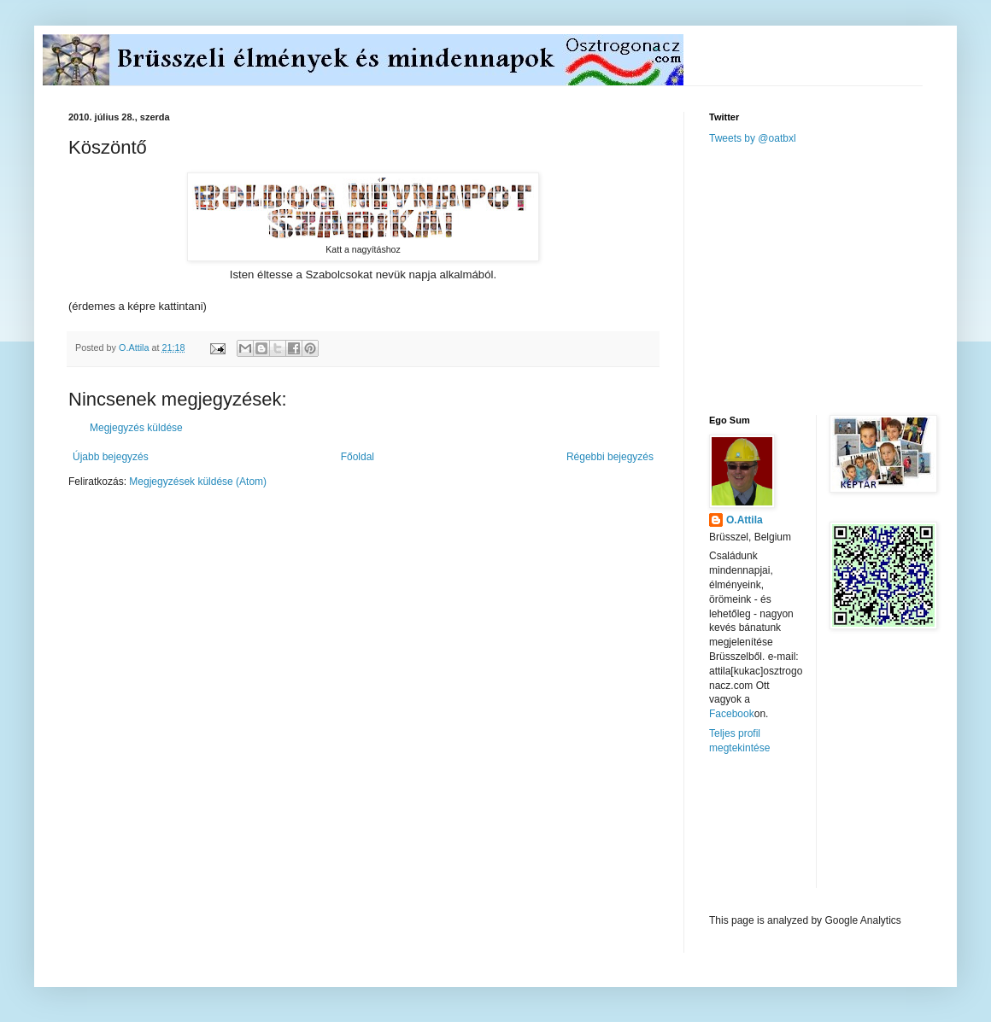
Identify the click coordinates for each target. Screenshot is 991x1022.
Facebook (731, 714)
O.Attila (744, 520)
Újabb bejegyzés (111, 457)
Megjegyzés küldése (136, 428)
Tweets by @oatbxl (752, 138)
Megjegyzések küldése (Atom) (198, 482)
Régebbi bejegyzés (610, 457)
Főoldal (357, 457)
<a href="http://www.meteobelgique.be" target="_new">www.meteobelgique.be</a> (781, 834)
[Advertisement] (837, 278)
